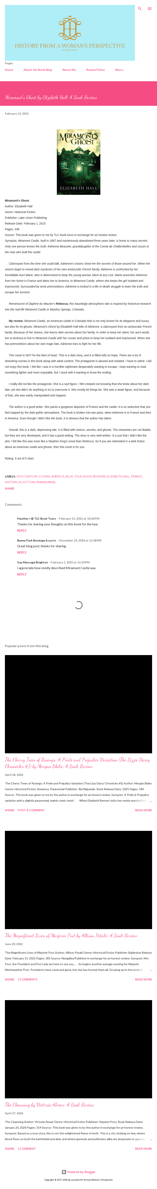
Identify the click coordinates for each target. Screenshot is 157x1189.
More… (120, 69)
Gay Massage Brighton (32, 562)
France (136, 476)
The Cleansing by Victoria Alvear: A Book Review (49, 1105)
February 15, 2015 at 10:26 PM (79, 518)
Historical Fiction (20, 482)
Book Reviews (94, 476)
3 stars (44, 476)
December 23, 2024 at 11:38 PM (80, 540)
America (57, 476)
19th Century (27, 476)
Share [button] (9, 488)
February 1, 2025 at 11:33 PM (70, 562)
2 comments (27, 979)
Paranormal (46, 482)
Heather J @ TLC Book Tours (36, 518)
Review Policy (95, 69)
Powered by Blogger (78, 1172)
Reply (22, 530)
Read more (143, 810)
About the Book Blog (38, 69)
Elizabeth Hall (118, 476)
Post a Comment (31, 810)
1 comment (27, 1148)
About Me (69, 69)
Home (9, 69)
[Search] (139, 7)
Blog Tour (74, 476)
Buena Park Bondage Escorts (36, 540)
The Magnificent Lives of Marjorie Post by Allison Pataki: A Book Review (71, 936)
